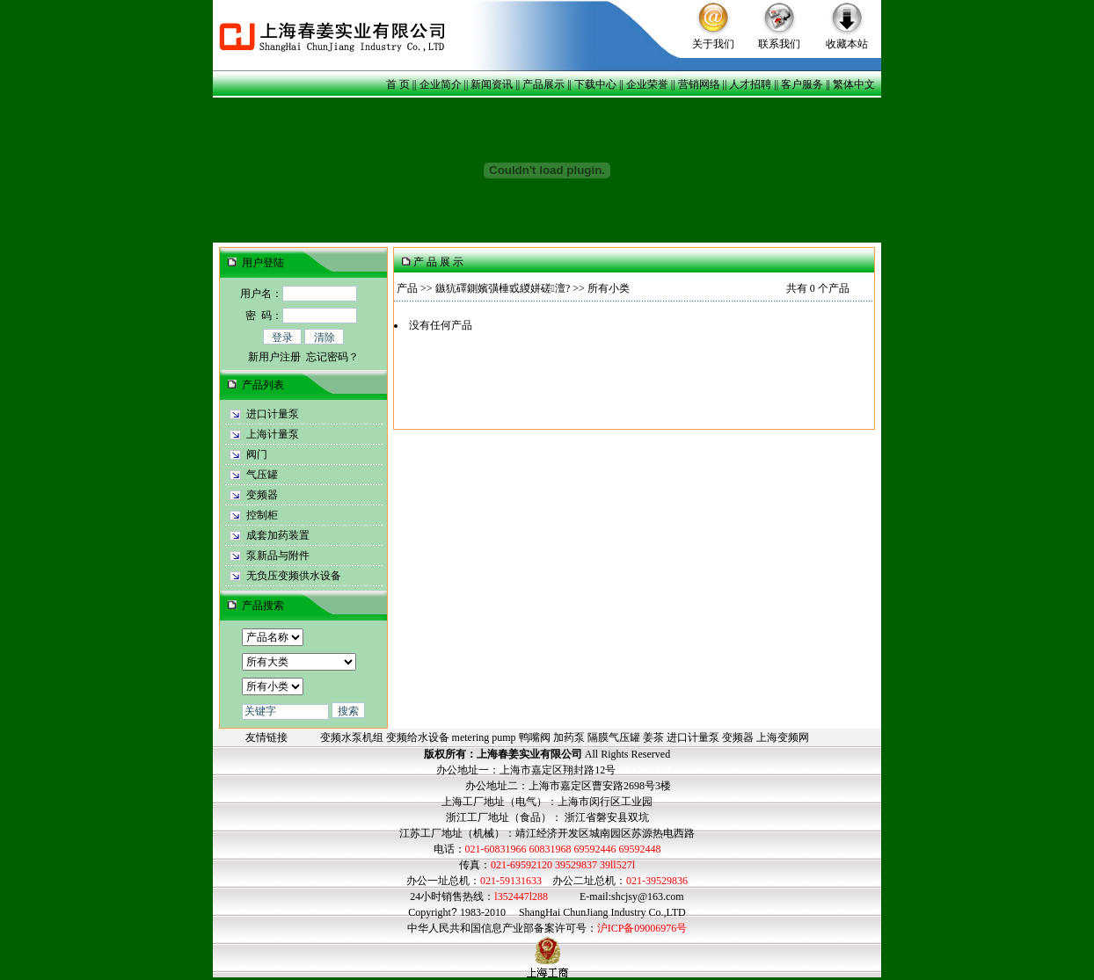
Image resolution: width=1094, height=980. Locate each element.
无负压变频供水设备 (293, 576)
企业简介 (440, 84)
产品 (407, 288)
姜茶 (653, 737)
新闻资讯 (491, 84)
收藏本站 (847, 44)
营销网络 (699, 84)
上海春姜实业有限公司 (529, 754)
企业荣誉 (647, 84)
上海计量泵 (272, 434)
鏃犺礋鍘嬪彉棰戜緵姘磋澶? (503, 288)
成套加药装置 (278, 535)
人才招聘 (750, 84)
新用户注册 (274, 357)
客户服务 (802, 84)
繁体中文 (854, 84)
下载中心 (595, 84)
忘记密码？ (332, 357)
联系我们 (779, 44)
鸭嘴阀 (535, 737)
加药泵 (569, 737)
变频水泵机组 (351, 737)
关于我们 (713, 44)
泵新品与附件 (278, 555)
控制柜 (262, 515)
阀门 (256, 454)
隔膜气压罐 (613, 737)
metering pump (484, 737)
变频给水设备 (417, 737)
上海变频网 (782, 737)
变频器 (262, 495)
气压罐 (262, 474)
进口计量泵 (272, 414)
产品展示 (543, 84)
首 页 (398, 84)
